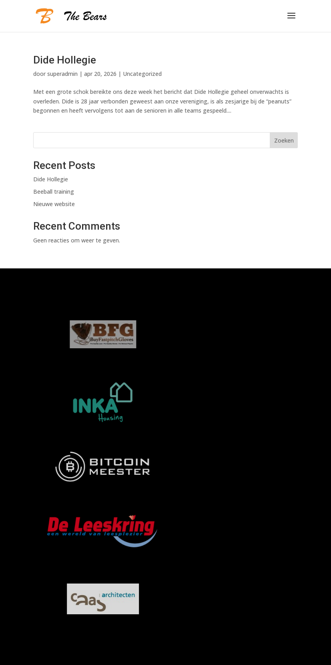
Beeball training (53, 191)
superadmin (62, 73)
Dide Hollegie (64, 60)
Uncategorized (142, 73)
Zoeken (284, 140)
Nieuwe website (54, 204)
